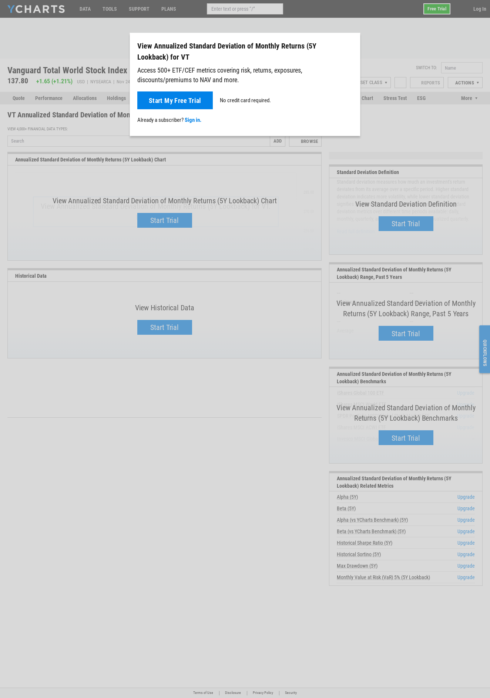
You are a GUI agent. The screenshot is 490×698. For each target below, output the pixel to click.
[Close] (352, 44)
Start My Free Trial (175, 100)
